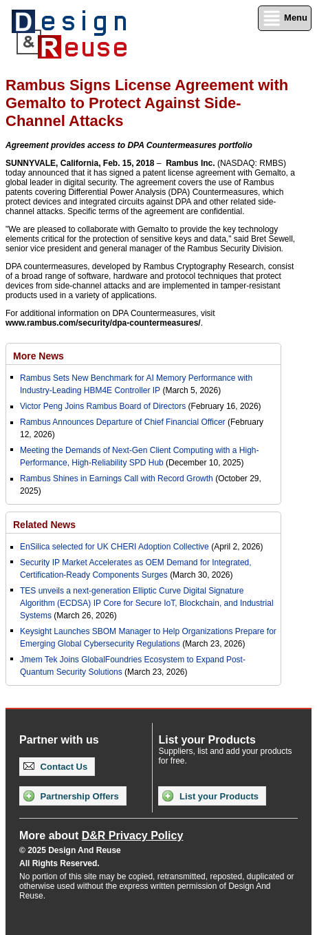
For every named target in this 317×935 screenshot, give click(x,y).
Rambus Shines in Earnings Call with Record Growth (116, 478)
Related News (44, 524)
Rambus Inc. (190, 163)
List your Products (210, 795)
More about (101, 835)
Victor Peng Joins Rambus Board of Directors (103, 406)
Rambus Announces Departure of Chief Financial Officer (123, 422)
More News (38, 355)
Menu (284, 18)
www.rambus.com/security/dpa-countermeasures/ (103, 323)
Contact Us (55, 766)
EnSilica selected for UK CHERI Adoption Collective (114, 546)
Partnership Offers (71, 795)
